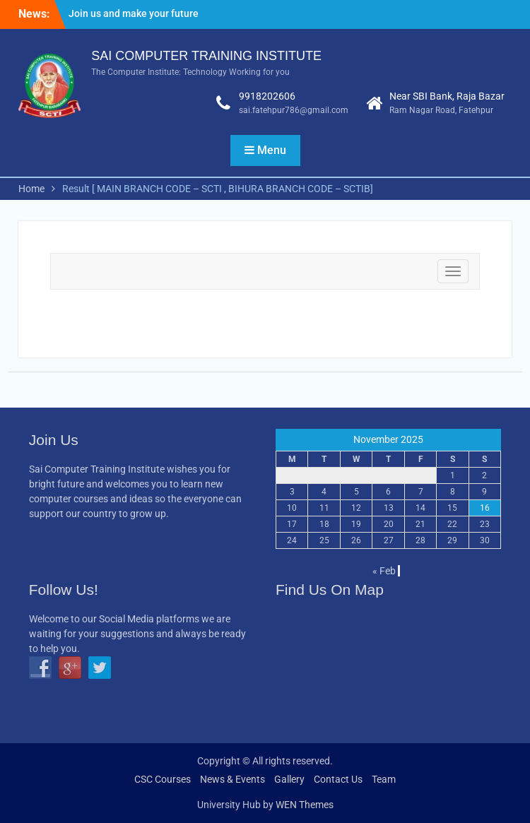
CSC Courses (162, 779)
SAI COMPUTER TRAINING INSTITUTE (206, 56)
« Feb (384, 570)
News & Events (232, 779)
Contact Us (338, 779)
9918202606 (267, 96)
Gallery (289, 779)
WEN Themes (305, 804)
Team (384, 779)
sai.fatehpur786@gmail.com (293, 110)
